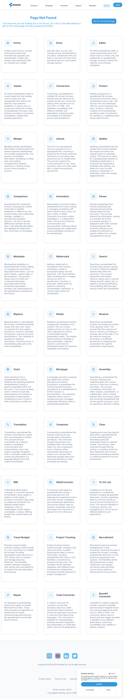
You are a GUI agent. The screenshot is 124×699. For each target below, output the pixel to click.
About (106, 6)
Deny (109, 690)
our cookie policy (94, 680)
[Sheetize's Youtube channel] (58, 656)
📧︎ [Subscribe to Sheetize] (49, 656)
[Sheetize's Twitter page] (75, 656)
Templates (49, 6)
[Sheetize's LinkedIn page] (66, 656)
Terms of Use (60, 679)
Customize (89, 690)
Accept (99, 684)
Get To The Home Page (104, 21)
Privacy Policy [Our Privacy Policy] (45, 679)
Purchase (64, 6)
